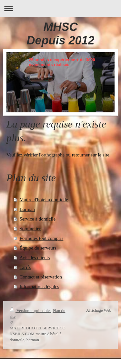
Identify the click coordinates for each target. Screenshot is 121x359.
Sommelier (30, 228)
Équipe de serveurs (38, 247)
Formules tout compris (42, 238)
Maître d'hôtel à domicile (44, 199)
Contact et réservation (41, 276)
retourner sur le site (90, 154)
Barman (27, 209)
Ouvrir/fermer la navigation (60, 8)
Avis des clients (35, 257)
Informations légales (39, 286)
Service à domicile (38, 219)
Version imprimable (30, 310)
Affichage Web (98, 310)
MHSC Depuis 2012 (60, 33)
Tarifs (25, 267)
